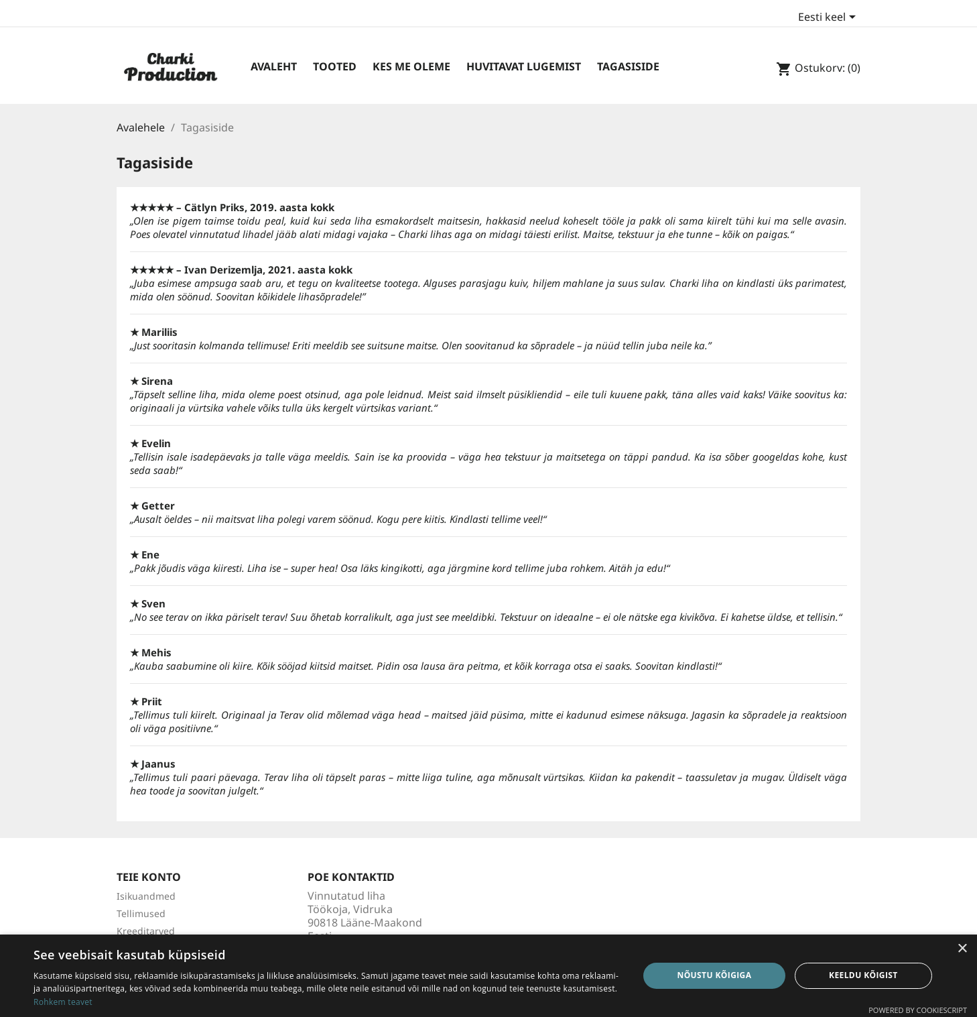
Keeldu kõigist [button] (863, 975)
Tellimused (141, 913)
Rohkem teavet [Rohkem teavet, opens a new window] (63, 1002)
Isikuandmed (146, 896)
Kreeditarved (146, 930)
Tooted (334, 66)
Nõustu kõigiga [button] (714, 975)
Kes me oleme (411, 66)
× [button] (962, 949)
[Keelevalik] (829, 18)
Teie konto (149, 877)
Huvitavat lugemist (523, 66)
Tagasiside (628, 66)
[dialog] (488, 976)
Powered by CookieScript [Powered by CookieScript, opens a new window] (917, 1010)
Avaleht (274, 66)
